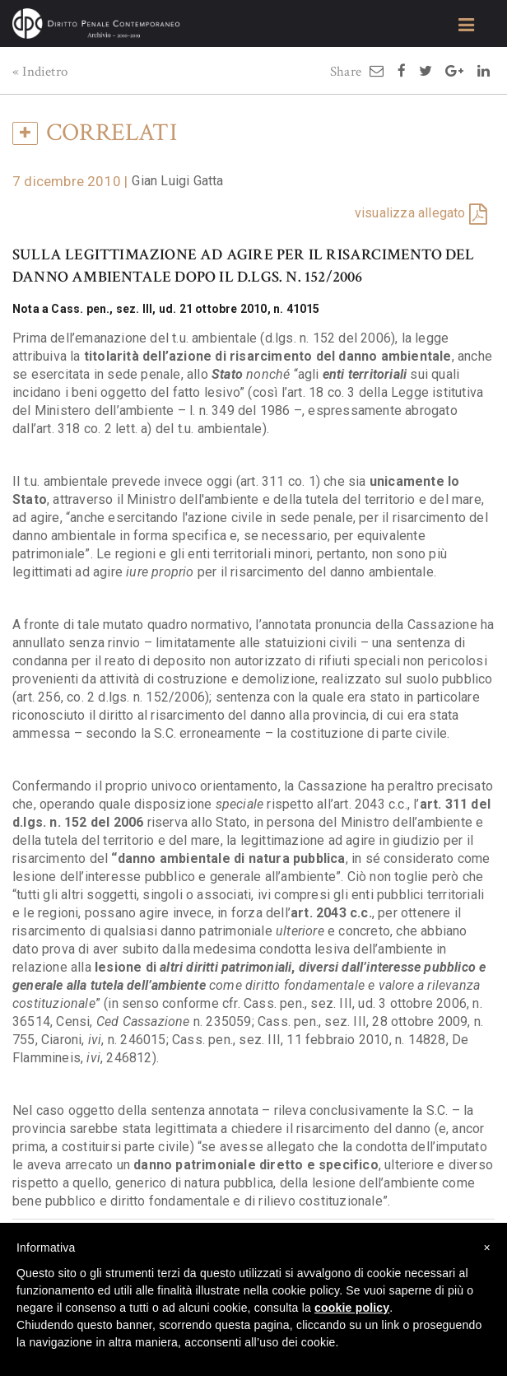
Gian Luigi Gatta (177, 181)
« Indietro (39, 72)
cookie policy (351, 1307)
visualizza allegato (410, 213)
